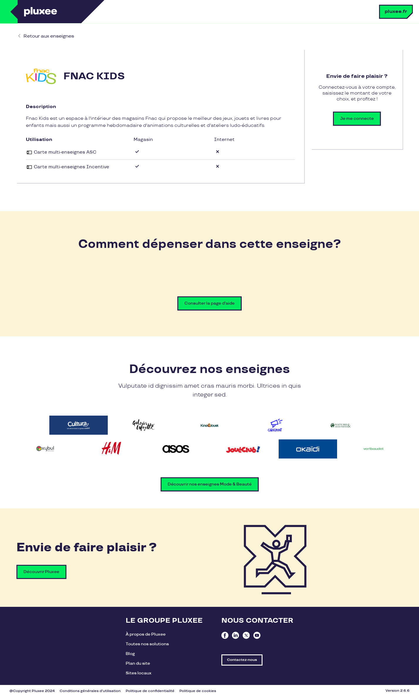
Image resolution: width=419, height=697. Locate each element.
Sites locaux (139, 673)
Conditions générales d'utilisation (90, 691)
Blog (130, 653)
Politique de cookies (197, 691)
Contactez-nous (242, 660)
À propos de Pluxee (146, 634)
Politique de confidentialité (150, 691)
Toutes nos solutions (147, 643)
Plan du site (138, 663)
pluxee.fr (396, 11)
